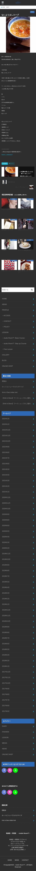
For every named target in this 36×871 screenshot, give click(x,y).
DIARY (5, 163)
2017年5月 (6, 711)
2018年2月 (6, 660)
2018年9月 (6, 627)
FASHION (5, 732)
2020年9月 (6, 514)
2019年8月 (6, 570)
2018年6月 (6, 644)
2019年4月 (6, 587)
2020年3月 (6, 542)
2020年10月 (6, 508)
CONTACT (7, 321)
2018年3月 (6, 655)
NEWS (4, 304)
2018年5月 (6, 649)
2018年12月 (6, 610)
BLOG (4, 360)
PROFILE (5, 310)
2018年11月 (6, 615)
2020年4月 (6, 537)
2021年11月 (6, 435)
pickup (12, 163)
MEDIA (4, 743)
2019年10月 (6, 559)
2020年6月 (6, 525)
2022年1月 (6, 424)
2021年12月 (6, 430)
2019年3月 (6, 593)
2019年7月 (6, 576)
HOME (4, 299)
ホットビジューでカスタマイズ (13, 387)
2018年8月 (6, 632)
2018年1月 (6, 666)
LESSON (5, 332)
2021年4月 (6, 475)
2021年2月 (6, 486)
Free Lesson (8, 349)
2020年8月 (6, 520)
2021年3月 (6, 480)
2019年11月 (6, 553)
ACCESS (7, 315)
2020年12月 (6, 497)
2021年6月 (6, 463)
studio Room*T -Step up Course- (15, 343)
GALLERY (5, 355)
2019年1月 (6, 604)
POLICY (7, 327)
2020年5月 (6, 531)
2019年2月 (6, 599)
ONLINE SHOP (7, 366)
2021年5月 (6, 469)
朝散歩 (4, 381)
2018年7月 (6, 638)
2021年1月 (6, 492)
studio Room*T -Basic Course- (14, 338)
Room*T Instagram (6, 154)
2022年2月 (6, 418)
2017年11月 (6, 677)
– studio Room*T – (20, 865)
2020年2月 (6, 548)
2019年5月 (6, 582)
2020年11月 (6, 503)
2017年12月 (6, 672)
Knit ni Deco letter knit (9, 392)
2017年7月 (6, 700)
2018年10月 (6, 621)
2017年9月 (6, 689)
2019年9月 (6, 565)
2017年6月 (6, 705)
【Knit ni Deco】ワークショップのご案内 (16, 398)
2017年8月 (6, 694)
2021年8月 (6, 452)
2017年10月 (6, 683)
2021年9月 (6, 447)
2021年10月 (6, 441)
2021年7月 (6, 458)
